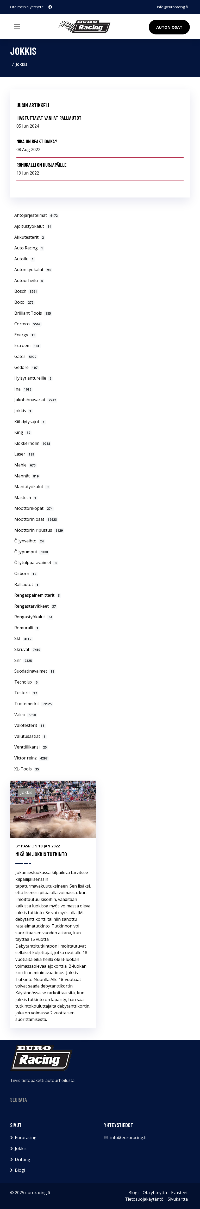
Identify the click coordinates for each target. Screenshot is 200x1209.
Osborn (26, 573)
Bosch (26, 291)
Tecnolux (26, 682)
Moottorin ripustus (39, 530)
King (23, 432)
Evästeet (179, 1192)
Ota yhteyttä (155, 1192)
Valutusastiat (30, 736)
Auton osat (169, 27)
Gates (26, 356)
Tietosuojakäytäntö (144, 1199)
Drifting (22, 1159)
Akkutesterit (29, 237)
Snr (23, 660)
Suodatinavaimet (34, 671)
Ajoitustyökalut (33, 226)
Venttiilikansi (31, 747)
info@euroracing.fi (172, 6)
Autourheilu (29, 280)
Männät (27, 476)
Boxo (24, 302)
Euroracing (25, 1137)
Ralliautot (27, 584)
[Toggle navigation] (17, 27)
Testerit (26, 693)
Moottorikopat (34, 508)
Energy (25, 335)
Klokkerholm (32, 443)
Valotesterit (30, 725)
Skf (23, 638)
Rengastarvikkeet (35, 606)
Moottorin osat (36, 519)
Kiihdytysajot (30, 421)
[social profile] (50, 7)
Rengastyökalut (33, 617)
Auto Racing (29, 248)
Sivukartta (178, 1199)
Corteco (28, 324)
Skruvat (27, 649)
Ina (23, 389)
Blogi (20, 1170)
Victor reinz (31, 758)
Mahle (25, 465)
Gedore (26, 367)
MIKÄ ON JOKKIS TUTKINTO (41, 854)
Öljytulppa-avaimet (36, 562)
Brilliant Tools (33, 313)
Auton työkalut (33, 269)
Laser (24, 454)
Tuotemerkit (33, 704)
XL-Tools (27, 769)
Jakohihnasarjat (35, 400)
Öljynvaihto (29, 541)
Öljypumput (31, 552)
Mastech (26, 497)
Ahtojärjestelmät (36, 215)
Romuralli (27, 628)
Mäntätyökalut (32, 486)
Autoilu (24, 259)
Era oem (27, 345)
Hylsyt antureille (33, 378)
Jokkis (23, 411)
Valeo (25, 714)
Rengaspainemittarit (37, 595)
